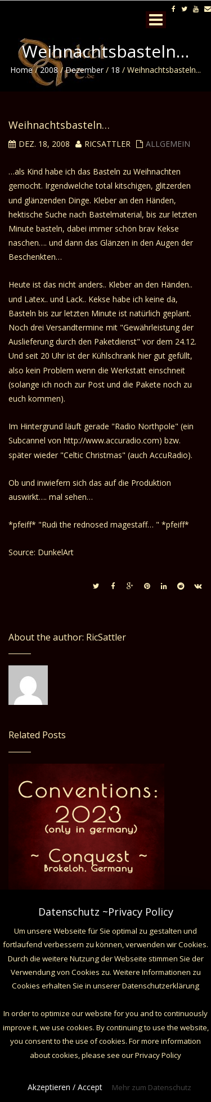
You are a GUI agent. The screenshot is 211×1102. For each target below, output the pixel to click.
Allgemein (168, 143)
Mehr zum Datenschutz (151, 1087)
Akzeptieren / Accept (65, 1087)
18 (115, 69)
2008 (49, 69)
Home (21, 69)
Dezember (84, 69)
